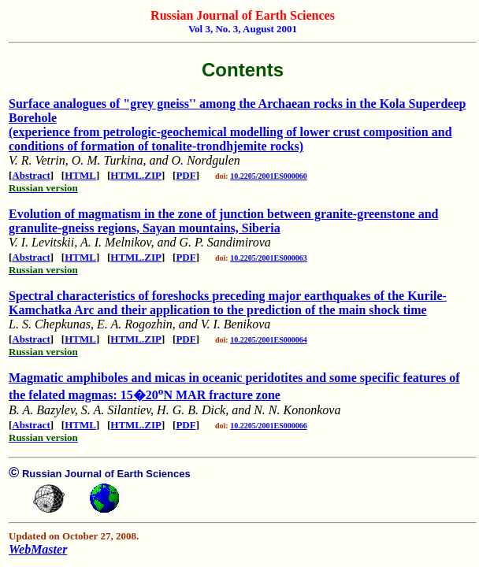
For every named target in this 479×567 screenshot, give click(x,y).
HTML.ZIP (136, 175)
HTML (80, 175)
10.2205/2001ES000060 (268, 176)
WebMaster (38, 549)
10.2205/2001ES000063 (268, 258)
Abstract (31, 175)
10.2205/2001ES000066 (268, 425)
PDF (185, 175)
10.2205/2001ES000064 (268, 339)
